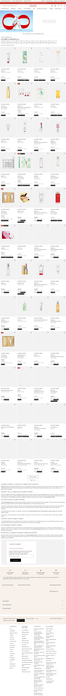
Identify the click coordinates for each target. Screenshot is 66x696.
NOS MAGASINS (62, 1)
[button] (33, 601)
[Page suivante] (38, 480)
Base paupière (25, 656)
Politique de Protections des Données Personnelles (14, 618)
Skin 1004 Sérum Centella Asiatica (39, 656)
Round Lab (12, 657)
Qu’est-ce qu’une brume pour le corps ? (51, 663)
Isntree (11, 651)
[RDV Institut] (52, 5)
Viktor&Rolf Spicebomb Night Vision (39, 650)
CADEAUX (56, 1)
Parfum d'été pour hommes (50, 637)
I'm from (11, 649)
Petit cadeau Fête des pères (50, 643)
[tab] (33, 33)
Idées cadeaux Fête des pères (51, 640)
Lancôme (12, 637)
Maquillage (58, 8)
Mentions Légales (30, 618)
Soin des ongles (25, 642)
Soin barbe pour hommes (27, 662)
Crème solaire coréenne (51, 651)
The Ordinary (12, 666)
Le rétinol (48, 677)
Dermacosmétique (26, 667)
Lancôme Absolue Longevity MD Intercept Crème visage (39, 638)
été (34, 8)
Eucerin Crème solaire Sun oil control (38, 659)
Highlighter (24, 638)
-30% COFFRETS (27, 8)
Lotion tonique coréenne (51, 653)
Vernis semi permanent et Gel (27, 653)
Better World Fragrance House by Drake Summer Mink (39, 643)
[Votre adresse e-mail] (21, 556)
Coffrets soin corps (26, 671)
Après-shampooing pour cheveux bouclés (51, 674)
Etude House (12, 645)
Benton (11, 668)
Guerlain (11, 655)
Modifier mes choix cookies (9, 620)
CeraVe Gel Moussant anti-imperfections (38, 646)
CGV (37, 618)
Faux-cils (23, 636)
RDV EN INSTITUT (5, 8)
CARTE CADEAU (49, 1)
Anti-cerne (24, 644)
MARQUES (13, 8)
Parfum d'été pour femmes (50, 633)
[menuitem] (5, 8)
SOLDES (19, 8)
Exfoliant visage (25, 632)
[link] (8, 64)
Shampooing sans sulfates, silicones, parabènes (50, 667)
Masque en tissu (25, 658)
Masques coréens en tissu (50, 656)
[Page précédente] (28, 480)
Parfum (51, 8)
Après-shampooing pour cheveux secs (51, 671)
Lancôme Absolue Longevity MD (50, 682)
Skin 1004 (12, 639)
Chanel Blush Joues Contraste (38, 662)
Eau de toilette (25, 630)
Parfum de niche (25, 640)
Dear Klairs (12, 647)
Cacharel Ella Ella (37, 668)
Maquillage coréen (50, 658)
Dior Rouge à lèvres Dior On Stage (39, 653)
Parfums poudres (25, 650)
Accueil (2, 37)
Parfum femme (25, 634)
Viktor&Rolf (12, 630)
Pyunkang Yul (12, 664)
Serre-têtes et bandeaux (27, 660)
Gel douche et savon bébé (26, 665)
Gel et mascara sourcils (27, 648)
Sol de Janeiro (13, 641)
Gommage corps (25, 646)
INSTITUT (43, 1)
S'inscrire (15, 560)
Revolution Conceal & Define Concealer (38, 685)
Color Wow (12, 653)
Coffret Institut (49, 679)
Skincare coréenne (50, 649)
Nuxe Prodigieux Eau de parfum (39, 666)
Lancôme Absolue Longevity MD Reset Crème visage (38, 633)
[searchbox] (12, 5)
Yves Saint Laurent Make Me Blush (39, 674)
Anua (11, 628)
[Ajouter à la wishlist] (14, 48)
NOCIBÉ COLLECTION (42, 8)
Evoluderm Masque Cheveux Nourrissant (38, 694)
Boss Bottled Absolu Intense (38, 691)
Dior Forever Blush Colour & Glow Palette (39, 677)
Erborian (11, 643)
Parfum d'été (48, 630)
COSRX (11, 635)
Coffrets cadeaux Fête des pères (50, 646)
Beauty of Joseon (13, 633)
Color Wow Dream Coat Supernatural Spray (39, 671)
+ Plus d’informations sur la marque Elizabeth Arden (33, 33)
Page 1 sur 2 (33, 480)
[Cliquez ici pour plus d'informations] (7, 45)
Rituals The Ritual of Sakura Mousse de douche (38, 681)
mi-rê (11, 661)
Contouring (48, 660)
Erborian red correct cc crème (39, 629)
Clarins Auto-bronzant (38, 688)
